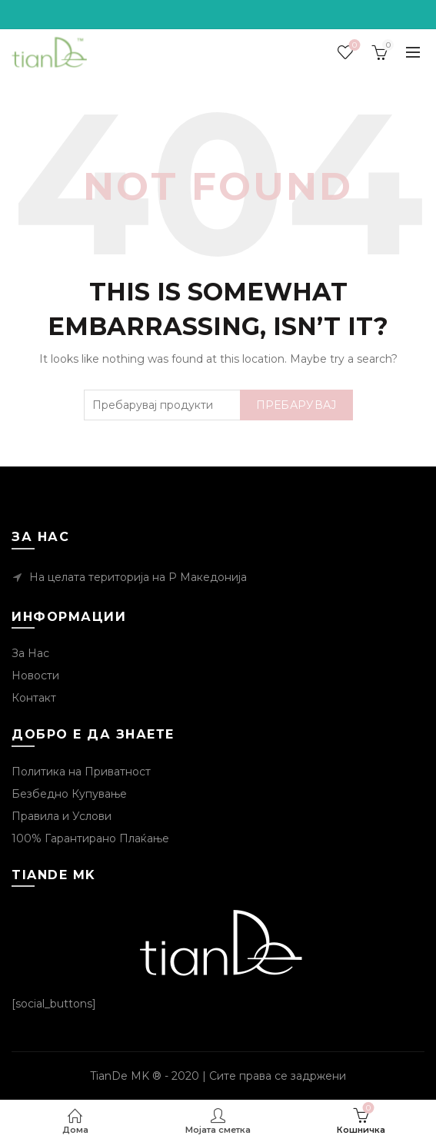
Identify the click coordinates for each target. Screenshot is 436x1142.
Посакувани (353, 46)
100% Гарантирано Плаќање (90, 838)
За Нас (30, 653)
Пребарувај (296, 405)
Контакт (34, 698)
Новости (35, 675)
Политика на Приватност (81, 771)
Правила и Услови (61, 816)
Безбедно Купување (69, 794)
